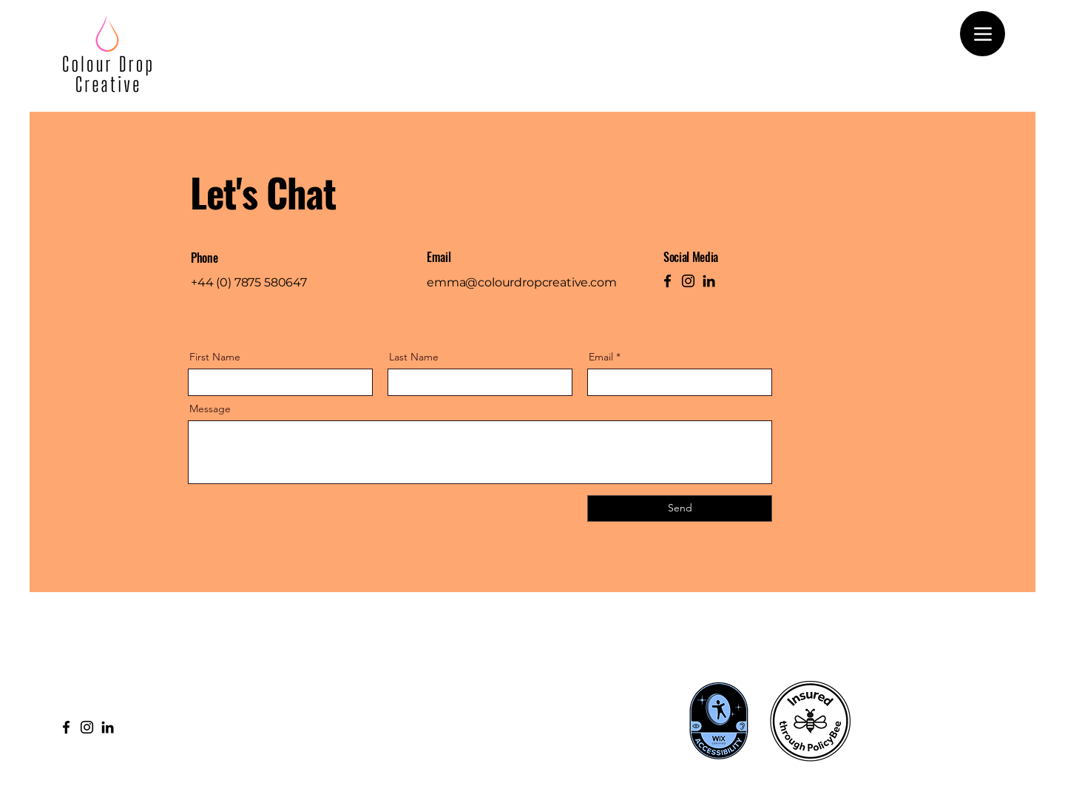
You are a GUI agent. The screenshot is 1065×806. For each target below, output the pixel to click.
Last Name (414, 357)
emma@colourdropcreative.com (522, 282)
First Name (214, 357)
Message (210, 408)
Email (601, 357)
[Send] (679, 508)
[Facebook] (667, 280)
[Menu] (982, 33)
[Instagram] (688, 280)
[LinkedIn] (708, 280)
